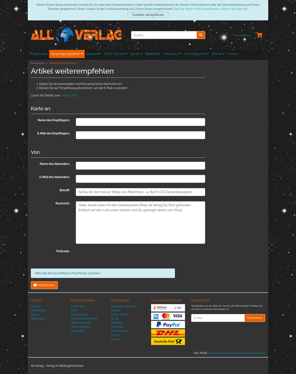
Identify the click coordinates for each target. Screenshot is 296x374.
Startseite (39, 54)
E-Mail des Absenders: (54, 177)
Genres (93, 54)
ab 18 (136, 54)
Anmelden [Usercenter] (242, 35)
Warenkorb (38, 310)
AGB (74, 310)
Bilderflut (152, 54)
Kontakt (36, 306)
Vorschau (172, 54)
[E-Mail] (218, 318)
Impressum (78, 306)
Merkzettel (38, 318)
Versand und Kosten (84, 318)
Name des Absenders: (55, 163)
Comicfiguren (196, 54)
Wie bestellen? (81, 326)
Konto (35, 314)
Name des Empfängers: (54, 120)
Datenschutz (69, 95)
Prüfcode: (63, 251)
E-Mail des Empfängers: (53, 133)
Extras (218, 54)
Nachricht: (63, 203)
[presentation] (107, 257)
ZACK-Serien (115, 54)
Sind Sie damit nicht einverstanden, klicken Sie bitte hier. (211, 9)
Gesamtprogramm (67, 54)
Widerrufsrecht (81, 322)
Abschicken (44, 285)
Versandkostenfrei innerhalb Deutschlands (237, 353)
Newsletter (78, 331)
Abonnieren (254, 317)
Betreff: (65, 190)
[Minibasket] (259, 35)
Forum (233, 54)
